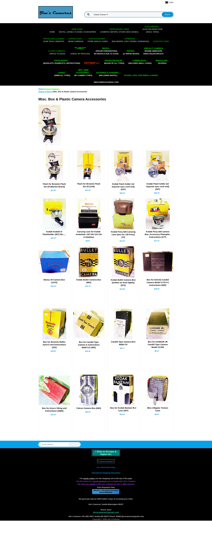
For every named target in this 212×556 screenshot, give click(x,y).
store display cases (97, 40)
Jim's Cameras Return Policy (106, 467)
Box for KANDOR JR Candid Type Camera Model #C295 (158, 344)
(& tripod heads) (131, 52)
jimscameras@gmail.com (106, 82)
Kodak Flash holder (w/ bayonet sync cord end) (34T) (123, 186)
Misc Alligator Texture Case (157, 409)
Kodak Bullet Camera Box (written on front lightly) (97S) (123, 282)
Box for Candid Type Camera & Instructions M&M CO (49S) (89, 345)
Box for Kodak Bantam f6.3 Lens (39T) (123, 409)
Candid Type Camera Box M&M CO (123, 343)
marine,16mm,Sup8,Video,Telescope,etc (153, 51)
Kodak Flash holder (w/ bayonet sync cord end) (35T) (157, 186)
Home (52, 32)
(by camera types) (83, 72)
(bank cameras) (75, 40)
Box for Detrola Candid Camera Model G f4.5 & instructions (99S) (158, 282)
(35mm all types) (62, 74)
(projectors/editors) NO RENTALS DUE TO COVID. (106, 51)
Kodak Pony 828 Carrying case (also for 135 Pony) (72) (123, 234)
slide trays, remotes (53, 40)
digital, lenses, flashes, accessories (77, 30)
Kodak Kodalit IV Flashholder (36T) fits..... (54, 232)
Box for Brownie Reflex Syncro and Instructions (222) (54, 344)
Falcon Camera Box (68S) (89, 408)
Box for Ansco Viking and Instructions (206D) (54, 409)
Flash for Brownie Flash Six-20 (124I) (88, 185)
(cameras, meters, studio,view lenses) (119, 30)
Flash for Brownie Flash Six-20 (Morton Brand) (54, 185)
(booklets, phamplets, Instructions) (61, 61)
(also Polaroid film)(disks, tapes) (152, 29)
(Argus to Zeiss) (57, 52)
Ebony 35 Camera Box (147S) (54, 281)
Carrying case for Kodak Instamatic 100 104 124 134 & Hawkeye (89, 234)
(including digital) (108, 74)
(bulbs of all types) (114, 61)
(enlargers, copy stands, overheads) (130, 40)
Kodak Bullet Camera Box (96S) (88, 281)
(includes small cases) (140, 61)
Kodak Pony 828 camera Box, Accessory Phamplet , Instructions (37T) (158, 234)
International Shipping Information (106, 473)
